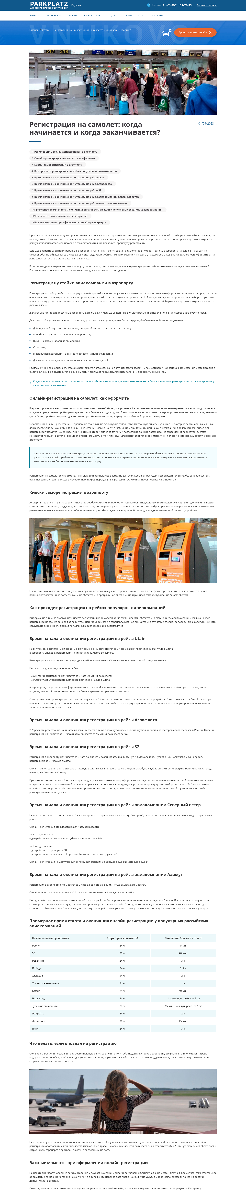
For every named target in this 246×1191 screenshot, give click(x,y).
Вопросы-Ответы (93, 15)
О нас (141, 15)
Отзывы (127, 15)
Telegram (156, 4)
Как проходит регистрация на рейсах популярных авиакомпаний (75, 171)
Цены (113, 15)
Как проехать (54, 15)
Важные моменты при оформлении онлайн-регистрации (70, 222)
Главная (35, 15)
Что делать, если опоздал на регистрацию (60, 216)
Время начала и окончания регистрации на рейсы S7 (67, 190)
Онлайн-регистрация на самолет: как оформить (64, 158)
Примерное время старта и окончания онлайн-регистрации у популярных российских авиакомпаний (98, 209)
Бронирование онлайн (193, 32)
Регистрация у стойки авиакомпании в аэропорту (65, 151)
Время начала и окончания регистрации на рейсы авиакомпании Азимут (80, 203)
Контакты (157, 15)
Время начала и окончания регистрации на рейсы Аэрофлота (73, 183)
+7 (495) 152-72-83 (179, 5)
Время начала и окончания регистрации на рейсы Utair (69, 177)
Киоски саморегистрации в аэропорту (58, 164)
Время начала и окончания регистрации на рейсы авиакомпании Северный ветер (86, 196)
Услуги (73, 15)
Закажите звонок (207, 5)
